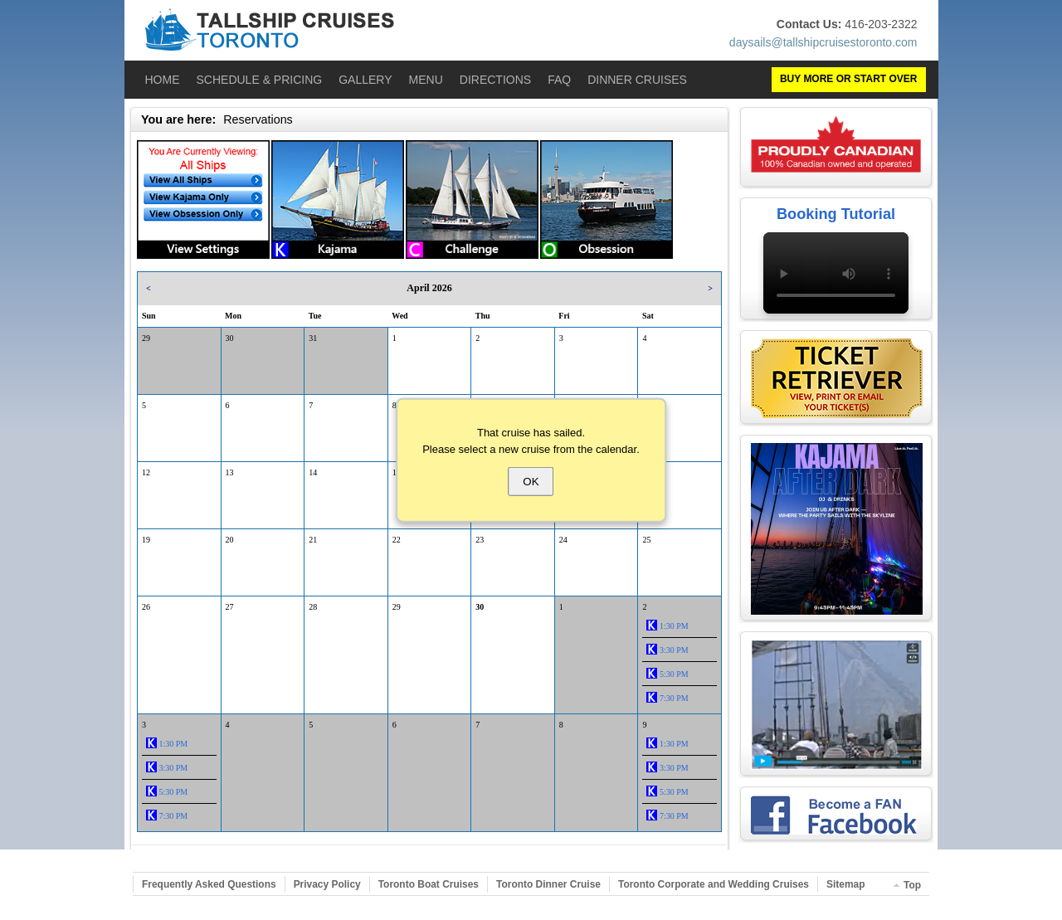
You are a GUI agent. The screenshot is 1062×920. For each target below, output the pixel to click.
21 (313, 539)
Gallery (365, 79)
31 (313, 338)
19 (146, 539)
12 (146, 472)
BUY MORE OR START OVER (849, 79)
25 (646, 539)
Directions (495, 79)
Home (162, 79)
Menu (426, 79)
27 (230, 606)
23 (479, 539)
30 (230, 338)
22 (396, 539)
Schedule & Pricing (260, 79)
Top (912, 885)
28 (313, 606)
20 (230, 539)
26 (146, 606)
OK (530, 481)
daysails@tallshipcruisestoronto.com (823, 42)
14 (313, 472)
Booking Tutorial (836, 214)
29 (146, 338)
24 (563, 539)
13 (230, 472)
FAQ (559, 79)
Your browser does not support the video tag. (836, 273)
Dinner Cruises (637, 79)
